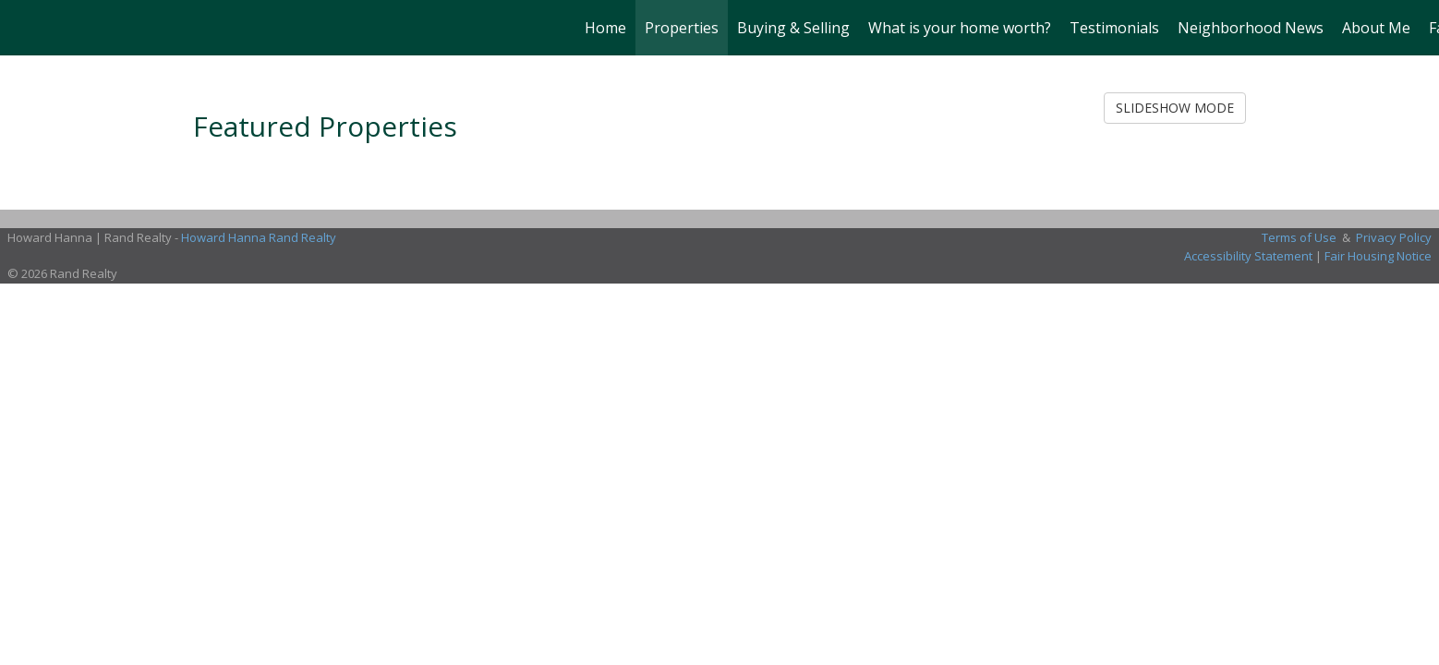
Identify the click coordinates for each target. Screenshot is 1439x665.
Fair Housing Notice (1378, 256)
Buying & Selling (793, 28)
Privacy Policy (1394, 237)
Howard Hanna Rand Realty (258, 237)
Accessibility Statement (1248, 256)
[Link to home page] (23, 27)
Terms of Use (1299, 237)
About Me (1376, 28)
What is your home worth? (959, 28)
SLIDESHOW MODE (1175, 107)
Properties (682, 28)
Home (605, 28)
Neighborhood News (1251, 28)
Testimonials (1114, 28)
